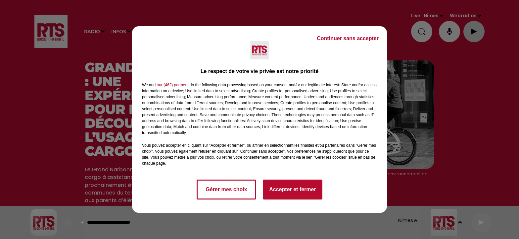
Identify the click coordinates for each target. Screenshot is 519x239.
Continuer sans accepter (348, 38)
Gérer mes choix (226, 189)
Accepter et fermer (292, 189)
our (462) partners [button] (172, 85)
